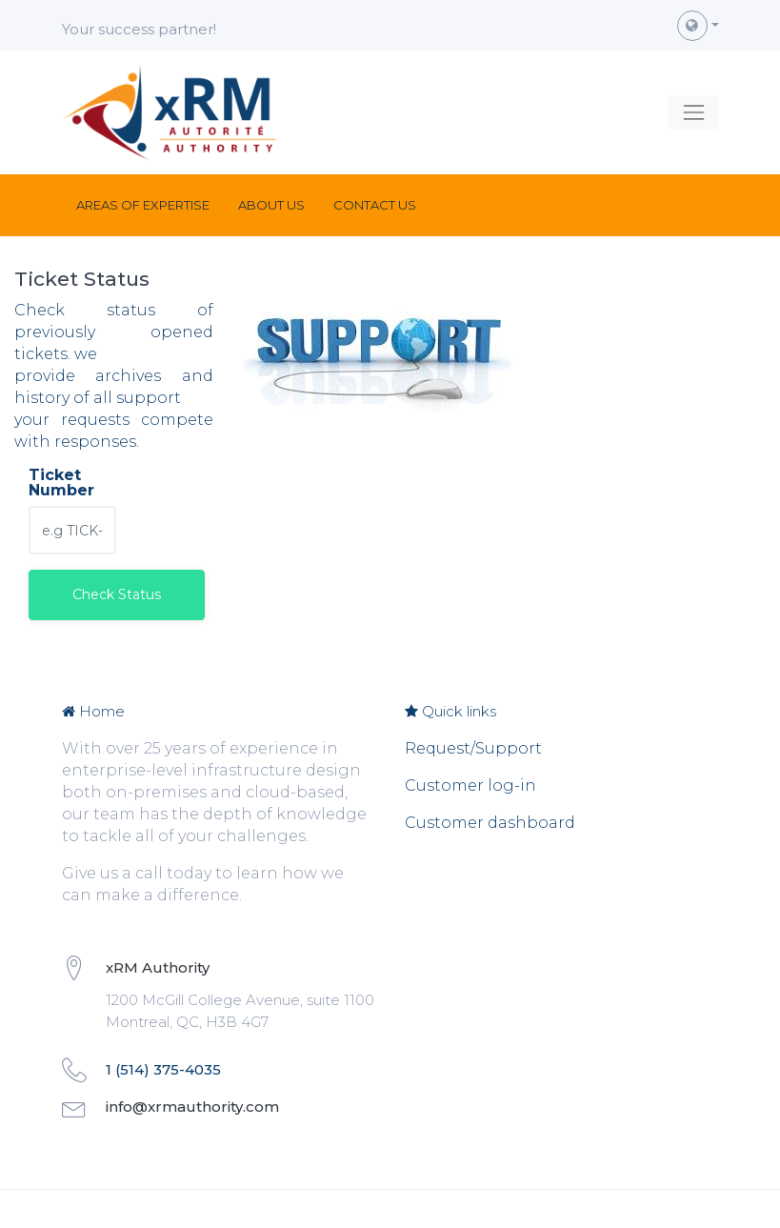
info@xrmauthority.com (192, 1106)
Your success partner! (139, 29)
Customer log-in (470, 785)
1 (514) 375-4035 (163, 1069)
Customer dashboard (490, 823)
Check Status (116, 594)
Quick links (450, 711)
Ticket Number (61, 483)
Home (93, 711)
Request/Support (473, 748)
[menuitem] (143, 205)
